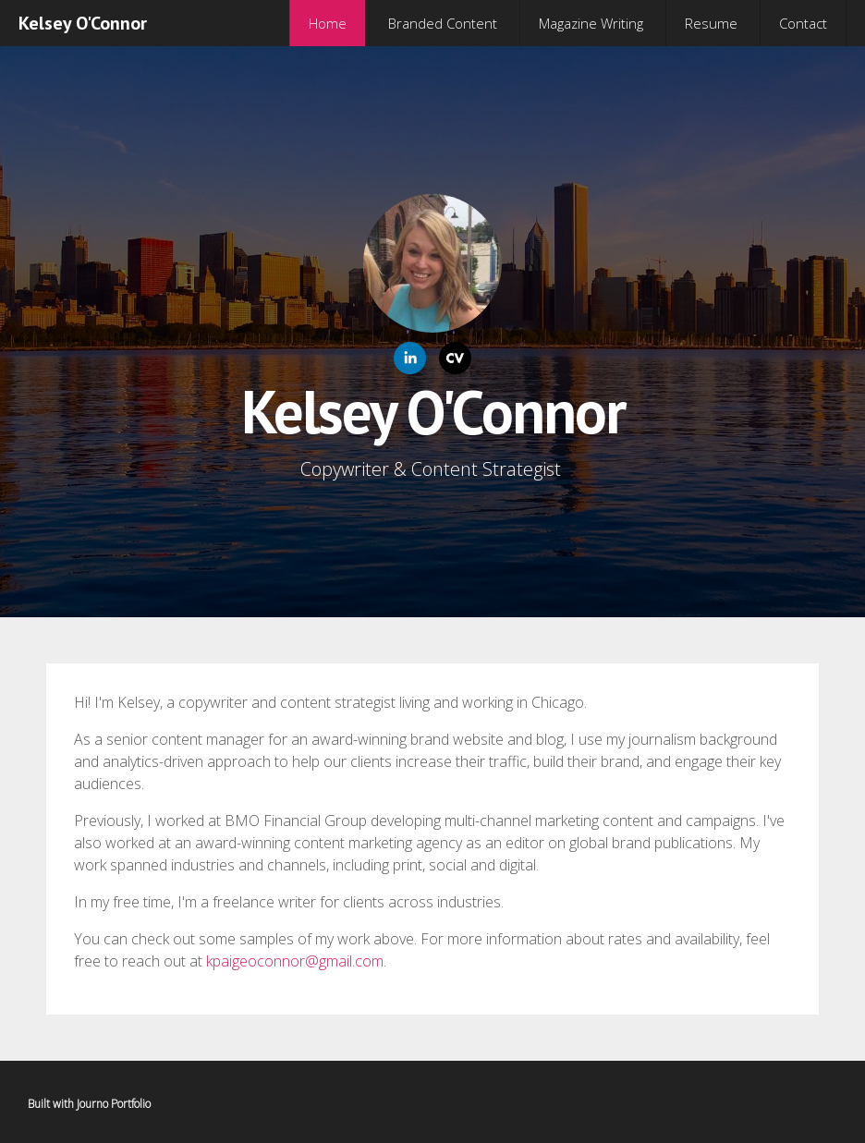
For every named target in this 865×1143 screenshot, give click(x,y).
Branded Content (442, 23)
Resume (711, 23)
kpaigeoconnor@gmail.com (295, 961)
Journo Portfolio (114, 1104)
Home (328, 23)
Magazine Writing (591, 23)
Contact (803, 23)
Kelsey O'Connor (82, 23)
